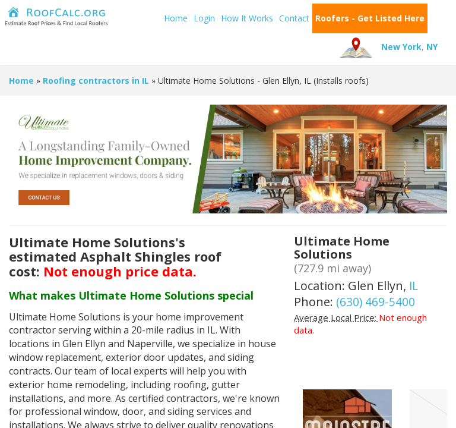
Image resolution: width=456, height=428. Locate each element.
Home (134, 18)
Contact (253, 18)
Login (162, 18)
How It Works (205, 18)
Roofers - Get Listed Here (328, 18)
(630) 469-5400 (376, 302)
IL (414, 286)
